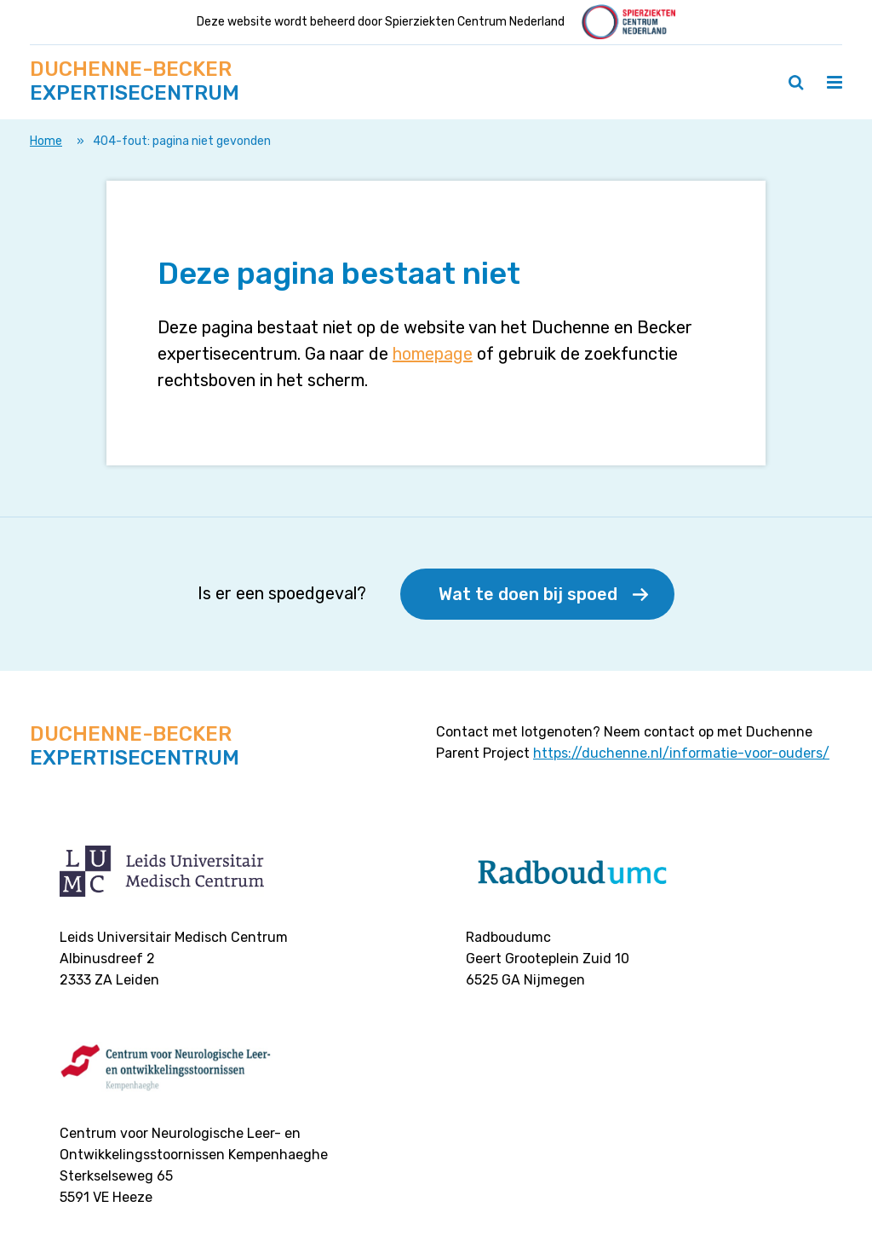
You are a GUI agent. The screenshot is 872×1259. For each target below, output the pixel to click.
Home (46, 141)
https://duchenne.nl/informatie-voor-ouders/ (681, 753)
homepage (433, 354)
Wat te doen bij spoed (528, 594)
